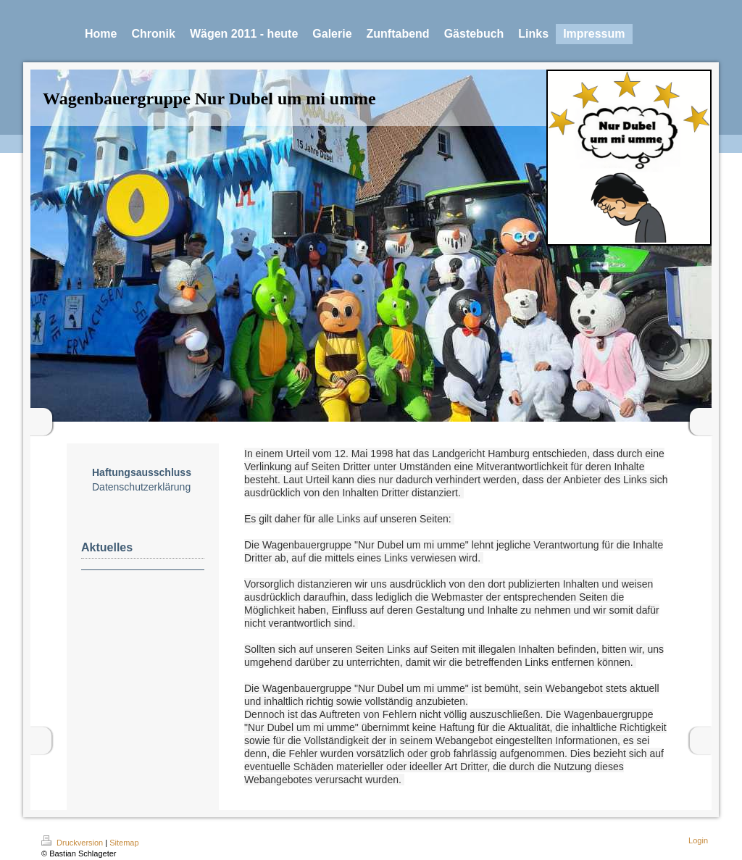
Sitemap (123, 842)
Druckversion (73, 842)
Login (698, 840)
